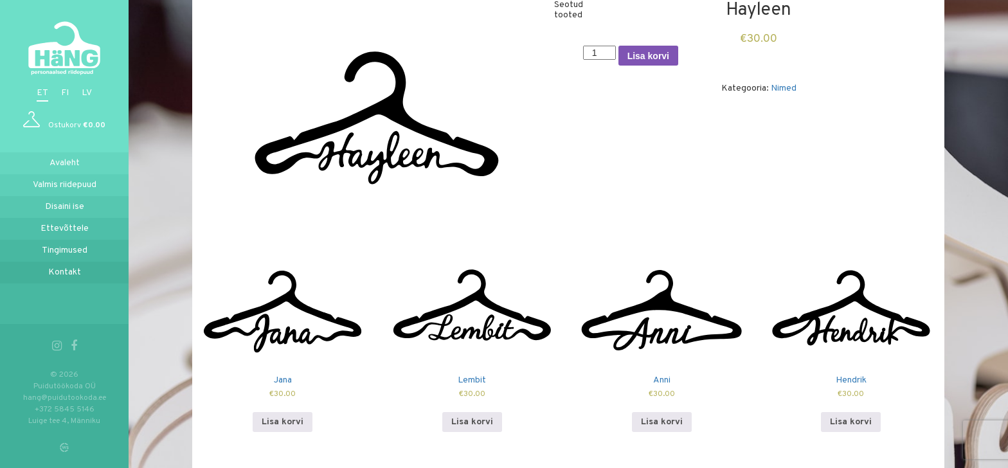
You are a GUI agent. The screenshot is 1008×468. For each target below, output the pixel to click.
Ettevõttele (64, 228)
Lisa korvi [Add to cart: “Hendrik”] (851, 422)
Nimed (784, 88)
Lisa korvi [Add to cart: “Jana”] (282, 422)
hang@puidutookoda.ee (64, 398)
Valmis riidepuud (64, 184)
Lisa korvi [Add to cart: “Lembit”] (472, 422)
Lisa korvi (648, 56)
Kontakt (64, 272)
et (42, 92)
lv (87, 92)
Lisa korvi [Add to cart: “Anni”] (662, 422)
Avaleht (65, 163)
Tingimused (64, 250)
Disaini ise (64, 206)
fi (65, 92)
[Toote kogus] (599, 53)
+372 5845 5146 (64, 409)
